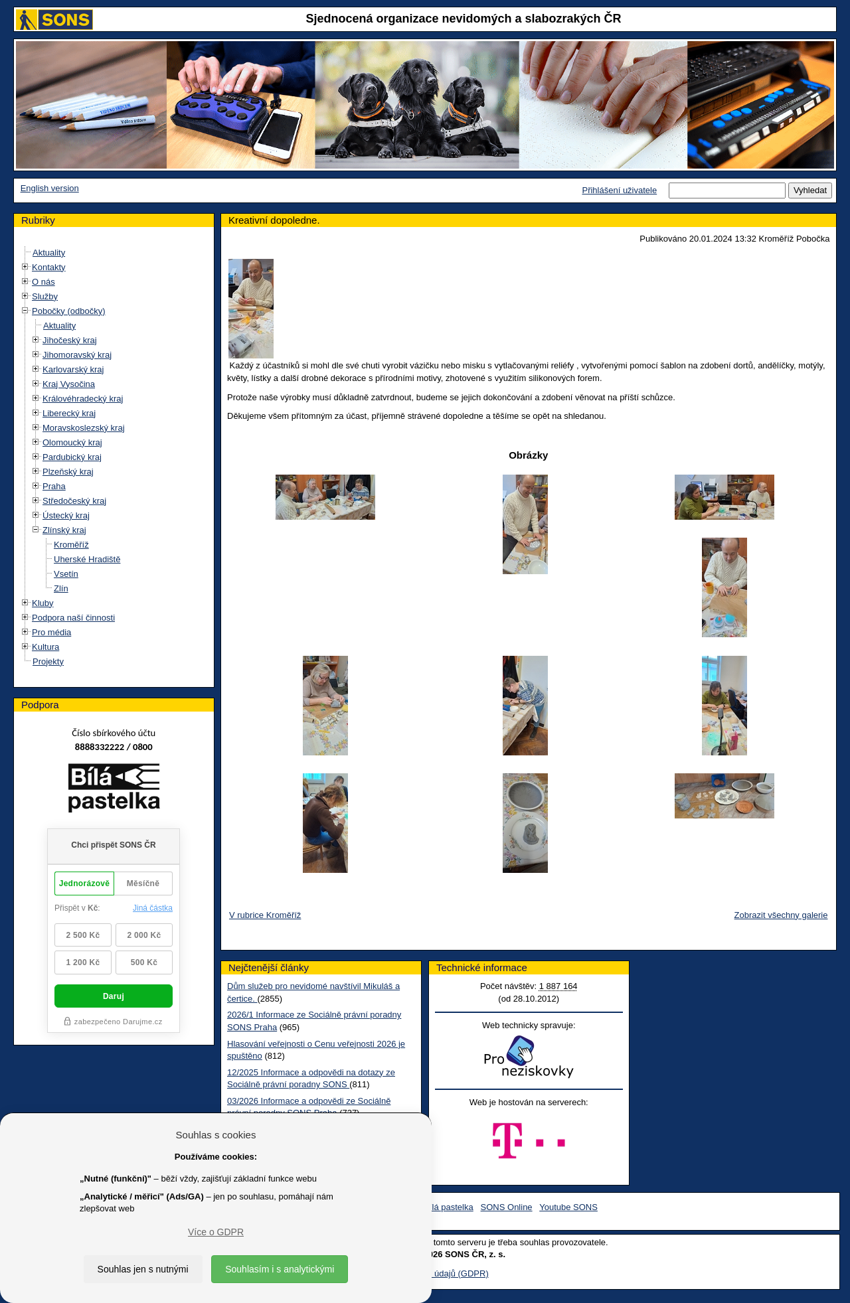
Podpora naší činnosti (73, 618)
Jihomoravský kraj (77, 355)
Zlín (61, 588)
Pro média (51, 632)
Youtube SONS (568, 1207)
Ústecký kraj (66, 515)
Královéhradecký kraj (82, 399)
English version (50, 188)
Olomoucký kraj (72, 442)
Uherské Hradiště (87, 559)
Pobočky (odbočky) (69, 311)
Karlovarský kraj (73, 369)
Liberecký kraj (69, 413)
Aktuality (49, 253)
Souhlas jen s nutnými (143, 1269)
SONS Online (507, 1207)
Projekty (48, 661)
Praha (54, 486)
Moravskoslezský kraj (83, 428)
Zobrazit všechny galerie (781, 915)
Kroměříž (71, 545)
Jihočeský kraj (69, 340)
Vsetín (66, 574)
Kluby (43, 603)
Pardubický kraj (72, 457)
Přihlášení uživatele (619, 190)
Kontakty (49, 267)
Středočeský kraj (74, 501)
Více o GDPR (216, 1232)
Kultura (45, 647)
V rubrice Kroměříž (265, 915)
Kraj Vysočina (68, 384)
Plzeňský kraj (68, 472)
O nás (43, 282)
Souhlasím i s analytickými (279, 1269)
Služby (45, 296)
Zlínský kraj (64, 530)
